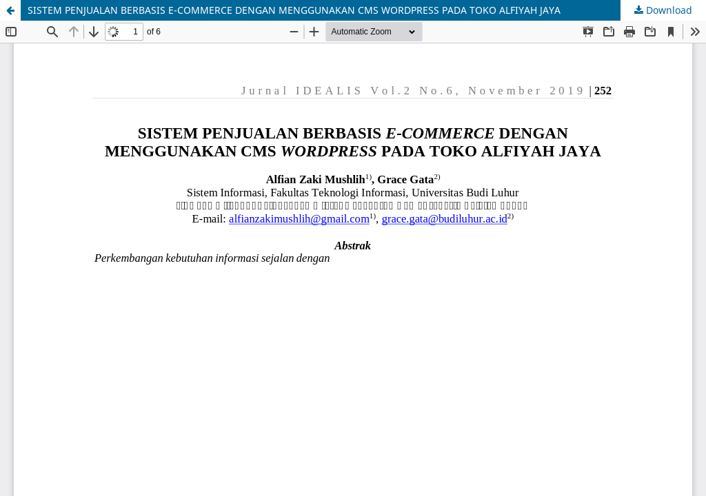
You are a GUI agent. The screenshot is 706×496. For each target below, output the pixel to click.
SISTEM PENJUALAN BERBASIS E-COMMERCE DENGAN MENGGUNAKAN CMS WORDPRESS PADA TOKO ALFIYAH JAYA (294, 10)
